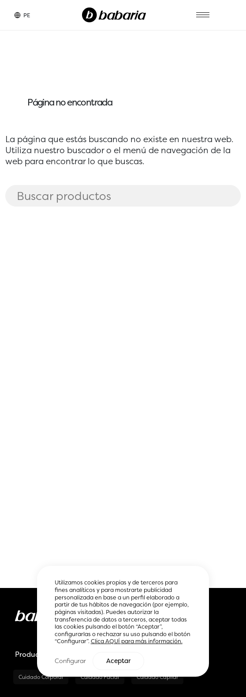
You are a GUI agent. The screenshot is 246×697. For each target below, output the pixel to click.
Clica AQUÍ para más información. (137, 641)
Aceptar (118, 661)
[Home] (114, 14)
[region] (123, 621)
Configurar (70, 661)
